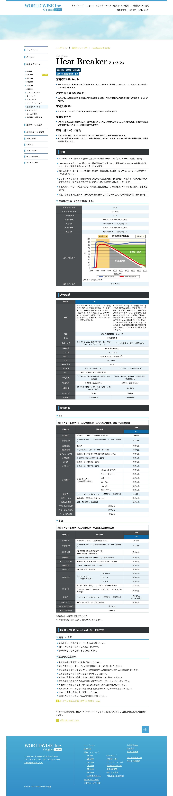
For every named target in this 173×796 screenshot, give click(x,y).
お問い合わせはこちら (69, 720)
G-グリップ (31, 96)
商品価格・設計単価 (34, 117)
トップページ (77, 5)
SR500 (29, 71)
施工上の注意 (32, 113)
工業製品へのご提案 (140, 5)
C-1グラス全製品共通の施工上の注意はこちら (79, 701)
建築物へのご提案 (121, 5)
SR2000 (30, 82)
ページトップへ (145, 729)
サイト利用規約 (32, 162)
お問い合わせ (143, 10)
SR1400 (30, 78)
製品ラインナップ (103, 5)
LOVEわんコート (33, 92)
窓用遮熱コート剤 (33, 106)
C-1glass (89, 5)
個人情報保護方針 (33, 156)
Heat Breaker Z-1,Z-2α (101, 48)
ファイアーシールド (34, 103)
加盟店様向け (122, 10)
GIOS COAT (32, 110)
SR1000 (30, 74)
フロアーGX (31, 99)
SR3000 (30, 89)
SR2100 (30, 85)
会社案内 (132, 10)
